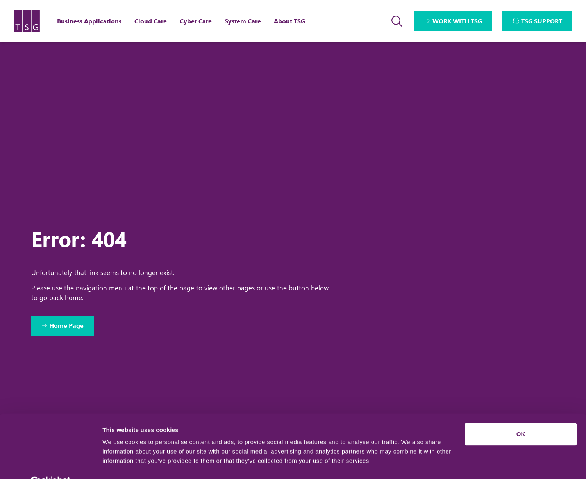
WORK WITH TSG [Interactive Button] (457, 21)
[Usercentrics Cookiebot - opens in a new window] (50, 464)
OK (520, 415)
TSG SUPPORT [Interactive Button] (541, 21)
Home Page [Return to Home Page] (67, 326)
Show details (120, 463)
